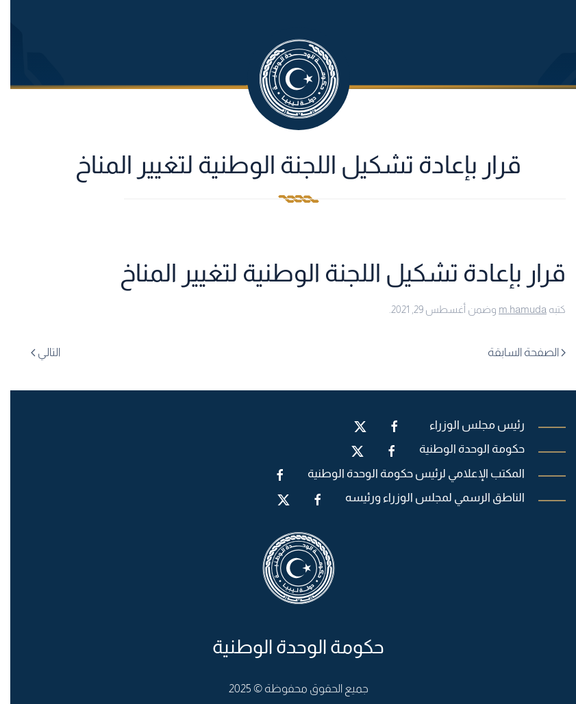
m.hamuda (512, 309)
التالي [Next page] (35, 352)
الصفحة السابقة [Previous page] (516, 352)
